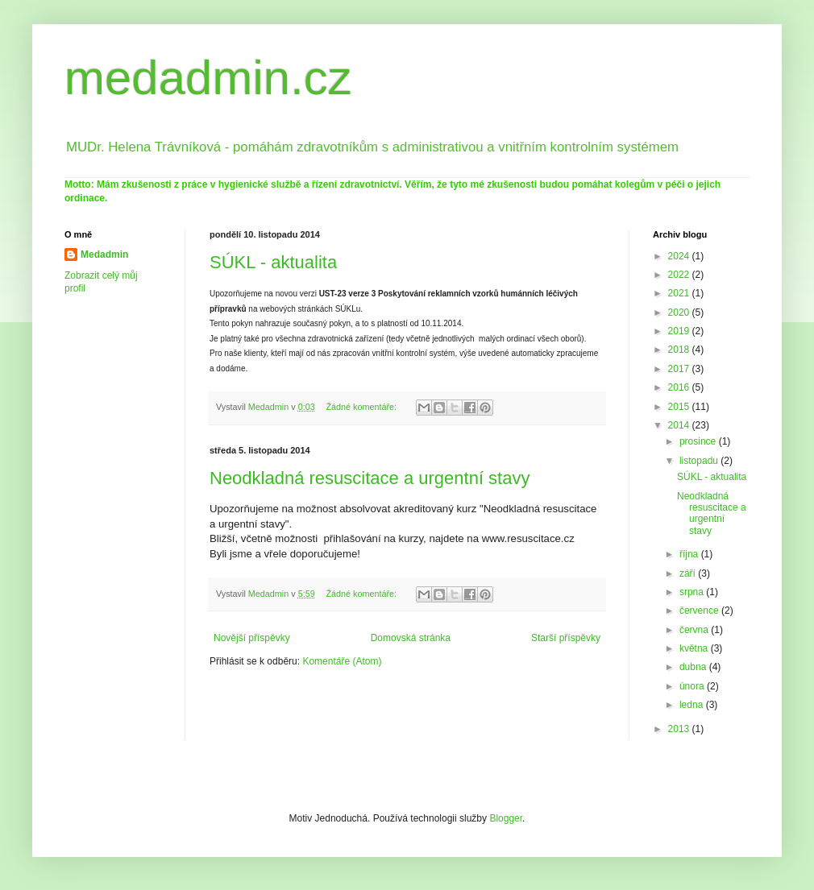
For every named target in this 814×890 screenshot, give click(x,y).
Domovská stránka (411, 638)
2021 (680, 293)
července (700, 610)
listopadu (700, 460)
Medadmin (104, 254)
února (693, 686)
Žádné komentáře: (362, 407)
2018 (680, 349)
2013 (680, 729)
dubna (694, 667)
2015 (680, 406)
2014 (680, 425)
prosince (699, 441)
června (695, 629)
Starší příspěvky (565, 638)
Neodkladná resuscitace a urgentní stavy (370, 478)
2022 (680, 274)
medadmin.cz (208, 78)
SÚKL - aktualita (273, 262)
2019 (680, 331)
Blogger (505, 818)
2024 (680, 256)
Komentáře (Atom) (341, 661)
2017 (680, 369)
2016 (680, 387)
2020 (680, 312)
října (690, 554)
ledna (692, 704)
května (695, 648)
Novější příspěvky (252, 638)
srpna (692, 592)
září (688, 573)
